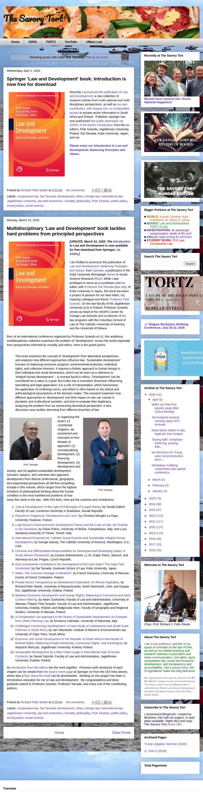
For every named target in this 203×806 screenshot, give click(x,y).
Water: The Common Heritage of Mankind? (43, 573)
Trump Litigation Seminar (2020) (165, 744)
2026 (152, 394)
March (156, 479)
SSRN (33, 41)
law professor (162, 644)
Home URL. (163, 724)
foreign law (92, 196)
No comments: (76, 190)
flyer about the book (37, 675)
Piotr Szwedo (100, 201)
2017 (152, 544)
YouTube (71, 41)
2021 (152, 521)
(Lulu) (164, 226)
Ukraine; (175, 216)
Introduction (121, 241)
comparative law (27, 196)
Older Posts (121, 733)
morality (69, 201)
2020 (152, 527)
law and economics (50, 201)
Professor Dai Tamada (99, 287)
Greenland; (157, 220)
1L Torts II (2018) (155, 751)
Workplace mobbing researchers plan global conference (169, 469)
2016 (152, 550)
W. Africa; (171, 220)
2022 (152, 515)
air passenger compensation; (168, 231)
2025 (152, 498)
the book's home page (58, 671)
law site (121, 287)
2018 (152, 538)
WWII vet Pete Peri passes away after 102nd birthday (165, 408)
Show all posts (97, 57)
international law (111, 196)
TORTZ (51, 41)
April (155, 399)
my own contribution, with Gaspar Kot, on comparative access (99, 108)
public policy (119, 201)
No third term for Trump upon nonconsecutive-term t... (168, 456)
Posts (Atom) (77, 747)
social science (34, 205)
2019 (152, 533)
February (158, 485)
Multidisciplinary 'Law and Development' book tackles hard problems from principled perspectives (66, 231)
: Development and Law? (46, 515)
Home (15, 41)
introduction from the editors (29, 667)
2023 (152, 510)
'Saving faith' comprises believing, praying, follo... (167, 443)
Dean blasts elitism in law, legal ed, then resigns (168, 432)
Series (111, 274)
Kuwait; (165, 216)
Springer (98, 270)
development (65, 196)
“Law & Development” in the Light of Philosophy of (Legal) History (58, 507)
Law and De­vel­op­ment (174, 223)
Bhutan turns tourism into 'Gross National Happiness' (167, 100)
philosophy (83, 201)
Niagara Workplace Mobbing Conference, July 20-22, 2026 (166, 326)
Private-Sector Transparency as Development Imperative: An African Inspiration (67, 582)
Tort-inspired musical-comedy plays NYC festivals (166, 421)
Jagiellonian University (21, 201)
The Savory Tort (33, 18)
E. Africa (183, 220)
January (158, 491)
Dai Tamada (48, 196)
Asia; (185, 216)
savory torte (180, 667)
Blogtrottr (169, 714)
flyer (98, 278)
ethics (80, 196)
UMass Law (94, 41)
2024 (152, 504)
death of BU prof (180, 233)
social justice (15, 205)
